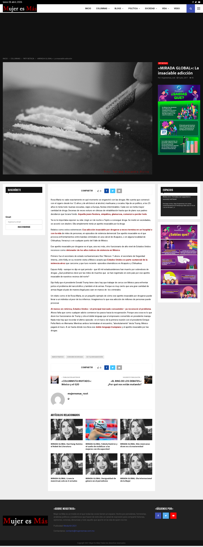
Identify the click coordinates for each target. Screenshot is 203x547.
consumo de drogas (75, 357)
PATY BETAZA (163, 63)
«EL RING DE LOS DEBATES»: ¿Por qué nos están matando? (125, 383)
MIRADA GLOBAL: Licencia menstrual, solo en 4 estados (64, 480)
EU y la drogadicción (95, 357)
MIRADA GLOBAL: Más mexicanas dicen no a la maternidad (135, 445)
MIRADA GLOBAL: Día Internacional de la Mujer (136, 480)
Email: (8, 217)
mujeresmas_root (168, 78)
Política (133, 8)
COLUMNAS (101, 8)
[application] (179, 206)
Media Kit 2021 (70, 526)
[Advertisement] (101, 36)
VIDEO (177, 8)
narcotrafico (58, 357)
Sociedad (150, 8)
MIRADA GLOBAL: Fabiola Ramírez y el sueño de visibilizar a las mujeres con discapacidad (101, 446)
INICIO (88, 8)
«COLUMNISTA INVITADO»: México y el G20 (76, 383)
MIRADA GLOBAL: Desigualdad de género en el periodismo (101, 480)
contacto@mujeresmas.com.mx (80, 531)
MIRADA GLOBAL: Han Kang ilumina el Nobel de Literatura (66, 445)
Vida (164, 8)
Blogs (118, 8)
